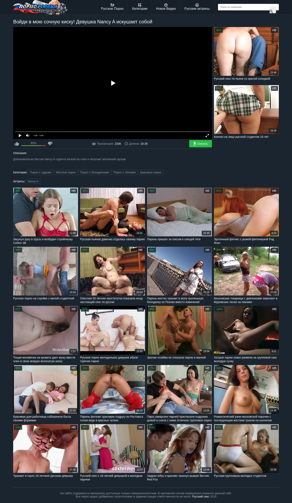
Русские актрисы (197, 6)
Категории (139, 6)
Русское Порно (112, 6)
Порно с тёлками (124, 172)
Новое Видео (166, 6)
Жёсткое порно (66, 172)
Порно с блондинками (94, 172)
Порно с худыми (40, 172)
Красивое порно (150, 172)
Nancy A (33, 181)
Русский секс (200, 496)
